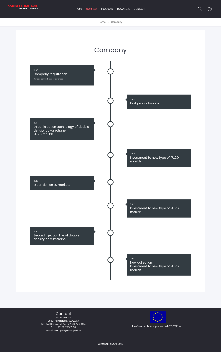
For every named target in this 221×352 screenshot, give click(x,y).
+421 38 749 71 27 (55, 324)
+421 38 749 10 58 (76, 324)
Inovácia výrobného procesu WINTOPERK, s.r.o (157, 326)
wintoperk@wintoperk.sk (67, 330)
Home (102, 22)
